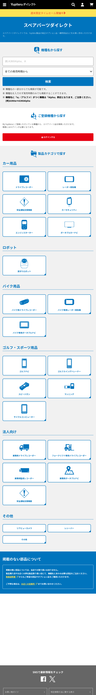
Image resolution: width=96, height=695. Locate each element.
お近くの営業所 (29, 583)
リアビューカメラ (24, 528)
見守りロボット (24, 266)
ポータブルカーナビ (69, 227)
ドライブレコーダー (24, 181)
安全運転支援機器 (24, 204)
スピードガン (24, 388)
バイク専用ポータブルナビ (24, 327)
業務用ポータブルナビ (69, 473)
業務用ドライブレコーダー (24, 450)
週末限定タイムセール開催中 (48, 13)
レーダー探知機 (69, 181)
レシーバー (69, 528)
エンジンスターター (24, 227)
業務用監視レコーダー (24, 473)
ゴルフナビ (24, 366)
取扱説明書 (12, 576)
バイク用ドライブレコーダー (24, 304)
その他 (24, 539)
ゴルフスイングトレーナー (69, 366)
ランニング (69, 388)
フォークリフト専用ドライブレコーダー (69, 450)
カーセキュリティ (69, 204)
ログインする (48, 137)
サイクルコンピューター (24, 411)
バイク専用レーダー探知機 (69, 304)
